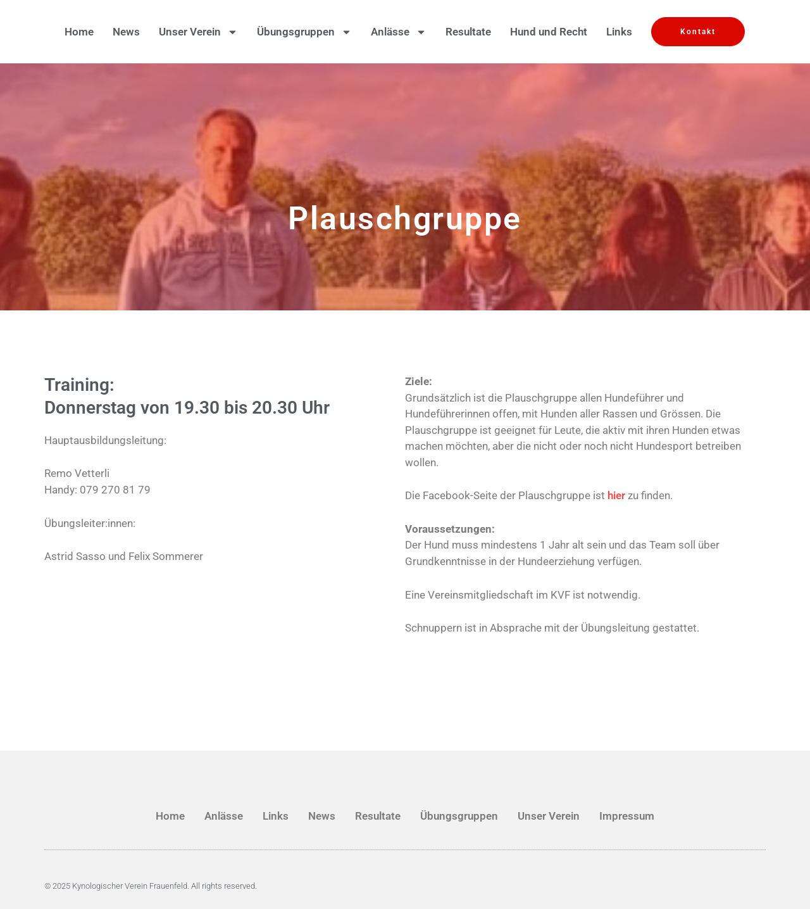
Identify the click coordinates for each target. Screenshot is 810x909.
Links (619, 31)
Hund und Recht (548, 31)
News (126, 31)
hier (616, 495)
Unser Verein (549, 816)
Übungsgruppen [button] (304, 31)
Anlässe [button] (399, 31)
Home (79, 31)
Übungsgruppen (459, 816)
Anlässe (223, 816)
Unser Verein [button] (198, 31)
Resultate (468, 31)
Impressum (626, 816)
